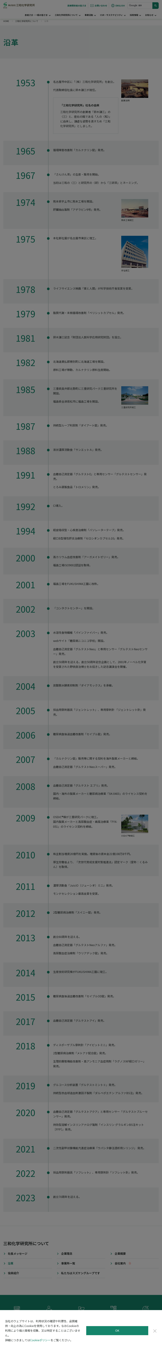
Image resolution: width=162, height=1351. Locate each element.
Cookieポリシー (40, 1340)
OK (117, 1330)
